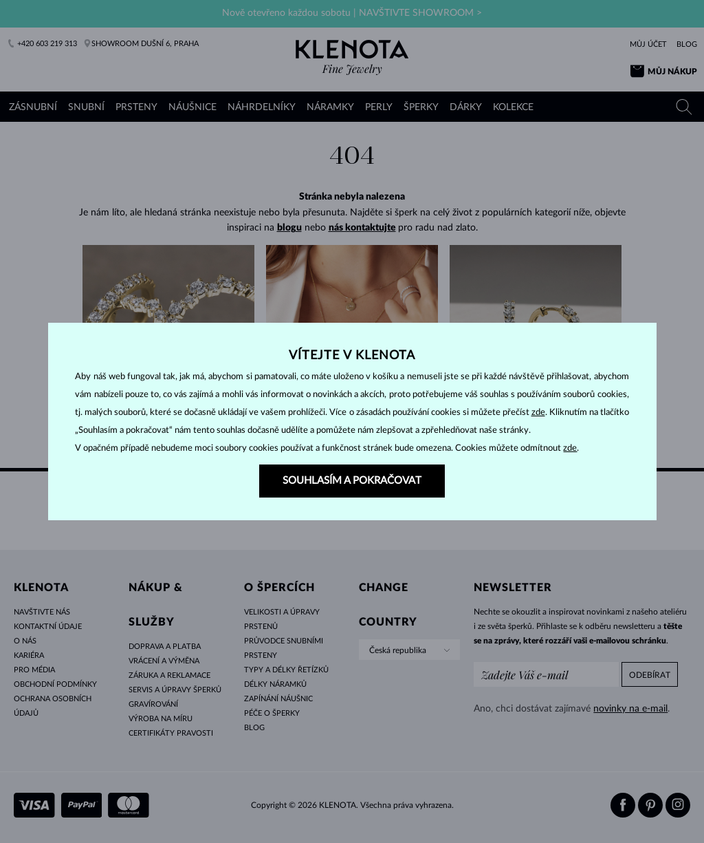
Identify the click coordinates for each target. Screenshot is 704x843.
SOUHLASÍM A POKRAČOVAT (352, 481)
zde (538, 412)
